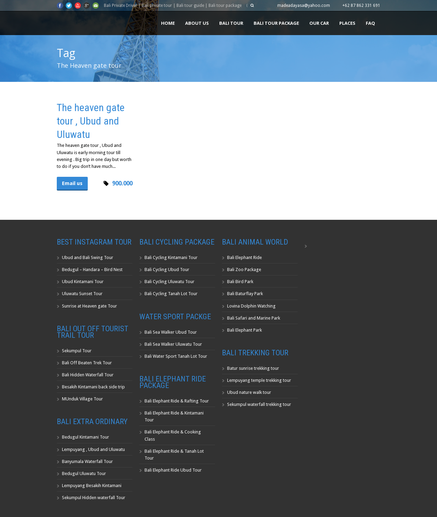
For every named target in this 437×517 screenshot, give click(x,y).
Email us (72, 183)
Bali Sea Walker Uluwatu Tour (173, 344)
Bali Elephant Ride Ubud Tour (173, 470)
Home (168, 23)
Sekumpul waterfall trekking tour (259, 404)
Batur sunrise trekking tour (253, 368)
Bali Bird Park (240, 281)
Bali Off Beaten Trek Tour (87, 362)
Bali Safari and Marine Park (253, 318)
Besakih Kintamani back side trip (93, 386)
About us (197, 23)
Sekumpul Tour (77, 350)
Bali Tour (231, 23)
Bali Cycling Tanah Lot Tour (171, 293)
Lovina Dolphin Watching (251, 306)
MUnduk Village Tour (82, 398)
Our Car (319, 23)
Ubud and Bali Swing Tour (87, 257)
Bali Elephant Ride (244, 257)
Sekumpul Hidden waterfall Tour (93, 497)
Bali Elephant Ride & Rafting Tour (177, 400)
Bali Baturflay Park (245, 293)
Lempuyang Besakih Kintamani (91, 485)
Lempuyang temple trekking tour (259, 380)
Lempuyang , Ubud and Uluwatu (93, 449)
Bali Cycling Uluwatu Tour (169, 281)
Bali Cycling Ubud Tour (167, 269)
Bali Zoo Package (244, 269)
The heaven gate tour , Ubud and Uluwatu (91, 120)
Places (347, 23)
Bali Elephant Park (244, 330)
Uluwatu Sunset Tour (82, 293)
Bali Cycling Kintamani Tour (171, 257)
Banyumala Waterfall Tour (87, 461)
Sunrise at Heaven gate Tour (89, 306)
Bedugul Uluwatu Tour (84, 473)
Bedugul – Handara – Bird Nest (92, 269)
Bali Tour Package (276, 23)
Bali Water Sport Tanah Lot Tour (176, 356)
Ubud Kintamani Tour (83, 281)
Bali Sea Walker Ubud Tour (171, 332)
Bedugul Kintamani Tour (85, 437)
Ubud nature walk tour (249, 392)
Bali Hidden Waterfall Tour (88, 374)
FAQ (370, 23)
